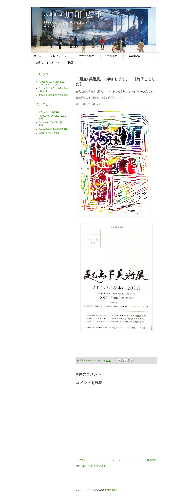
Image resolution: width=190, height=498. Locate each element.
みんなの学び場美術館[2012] (53, 129)
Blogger (112, 489)
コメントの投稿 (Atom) (94, 465)
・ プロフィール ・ (58, 55)
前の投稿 (151, 460)
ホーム (37, 55)
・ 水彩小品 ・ (112, 55)
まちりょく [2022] (48, 111)
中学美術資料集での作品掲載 (53, 95)
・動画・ (71, 62)
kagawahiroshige (92, 360)
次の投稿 (81, 460)
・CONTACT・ (135, 55)
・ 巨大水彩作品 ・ (86, 55)
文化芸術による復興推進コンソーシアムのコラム (53, 83)
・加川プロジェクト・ (47, 62)
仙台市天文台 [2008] (48, 133)
